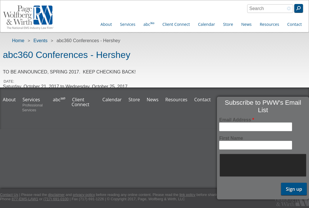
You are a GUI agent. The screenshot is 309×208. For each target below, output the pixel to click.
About (106, 24)
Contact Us (9, 195)
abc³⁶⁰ (149, 24)
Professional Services (32, 107)
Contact (294, 24)
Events (40, 40)
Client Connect (176, 24)
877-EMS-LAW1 (25, 199)
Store (228, 24)
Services (127, 24)
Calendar (206, 24)
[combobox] (270, 8)
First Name (231, 138)
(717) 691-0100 (56, 199)
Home (18, 40)
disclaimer (56, 195)
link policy (187, 195)
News (246, 24)
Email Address (236, 119)
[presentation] (263, 165)
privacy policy (84, 195)
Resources (269, 24)
